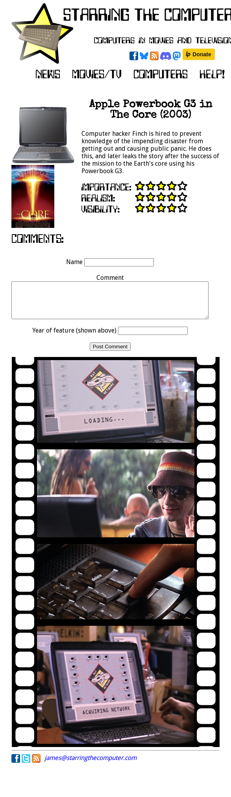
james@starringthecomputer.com (90, 765)
